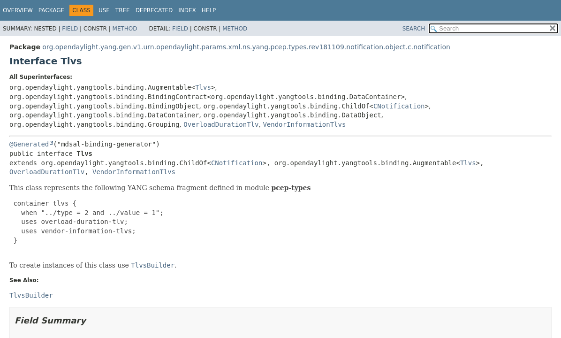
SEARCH (413, 28)
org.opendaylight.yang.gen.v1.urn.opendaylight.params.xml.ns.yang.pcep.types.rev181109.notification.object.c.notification (246, 47)
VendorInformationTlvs (304, 124)
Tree (122, 10)
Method (125, 28)
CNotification (399, 106)
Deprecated (154, 10)
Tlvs (203, 87)
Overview (18, 10)
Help (209, 10)
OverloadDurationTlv (220, 124)
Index (187, 10)
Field (70, 28)
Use (104, 10)
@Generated (29, 144)
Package (51, 10)
